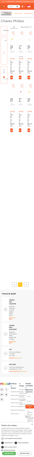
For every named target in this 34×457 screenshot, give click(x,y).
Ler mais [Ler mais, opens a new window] (16, 435)
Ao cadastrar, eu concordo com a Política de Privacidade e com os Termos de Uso (30, 406)
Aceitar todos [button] (9, 453)
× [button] (32, 424)
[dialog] (17, 439)
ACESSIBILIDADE (7, 1)
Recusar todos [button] (24, 453)
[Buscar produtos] (18, 6)
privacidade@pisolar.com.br (18, 361)
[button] (17, 450)
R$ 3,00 (6, 76)
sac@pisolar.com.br (15, 348)
